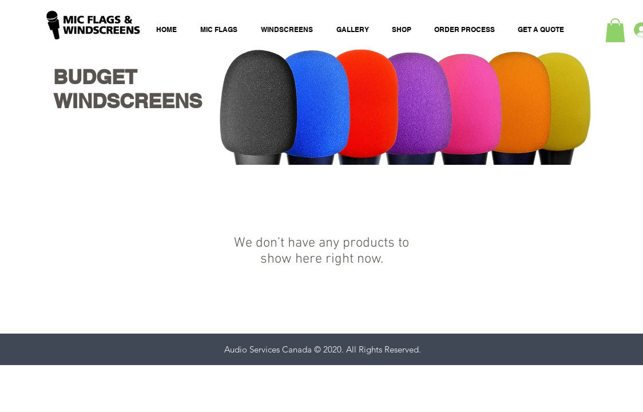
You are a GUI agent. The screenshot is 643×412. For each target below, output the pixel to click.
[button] (615, 30)
